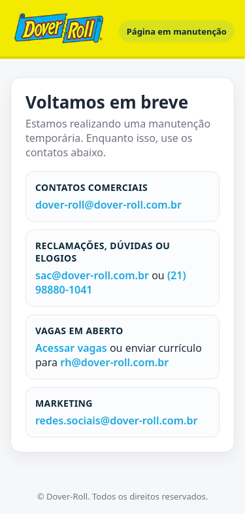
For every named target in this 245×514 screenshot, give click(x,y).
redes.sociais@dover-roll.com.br (116, 420)
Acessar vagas (72, 348)
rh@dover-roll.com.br (114, 362)
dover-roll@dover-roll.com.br (108, 204)
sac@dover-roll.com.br (92, 275)
